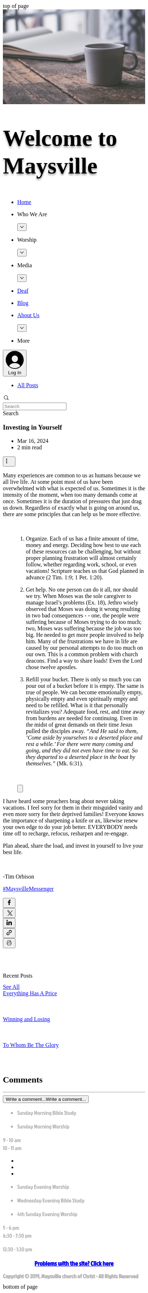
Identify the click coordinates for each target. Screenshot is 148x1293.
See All (11, 987)
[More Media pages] (22, 278)
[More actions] (9, 462)
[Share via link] (9, 933)
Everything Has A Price (30, 993)
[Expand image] (20, 788)
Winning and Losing (26, 1019)
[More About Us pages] (22, 328)
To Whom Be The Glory (31, 1045)
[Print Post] (9, 943)
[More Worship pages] (22, 252)
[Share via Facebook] (9, 903)
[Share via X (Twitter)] (9, 913)
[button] (81, 214)
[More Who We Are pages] (22, 227)
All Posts (27, 385)
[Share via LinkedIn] (9, 923)
